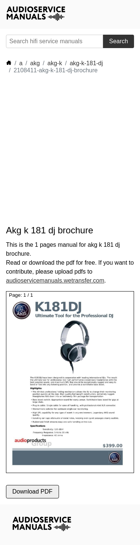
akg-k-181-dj (86, 63)
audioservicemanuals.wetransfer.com (55, 280)
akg (35, 63)
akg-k (54, 63)
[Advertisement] (70, 150)
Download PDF (32, 491)
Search (118, 41)
